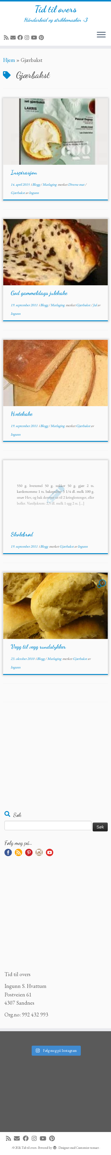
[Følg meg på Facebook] (21, 37)
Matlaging (50, 184)
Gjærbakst (18, 192)
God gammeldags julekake (39, 292)
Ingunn (34, 192)
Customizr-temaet (87, 1148)
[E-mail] (13, 37)
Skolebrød (22, 534)
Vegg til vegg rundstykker (38, 646)
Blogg (36, 184)
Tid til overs (56, 9)
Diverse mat (76, 184)
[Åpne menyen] (101, 35)
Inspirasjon (24, 172)
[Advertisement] (55, 759)
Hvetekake (21, 413)
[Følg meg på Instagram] (28, 37)
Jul (95, 305)
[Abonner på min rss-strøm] (7, 37)
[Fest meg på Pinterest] (42, 37)
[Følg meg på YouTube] (35, 37)
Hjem (9, 60)
